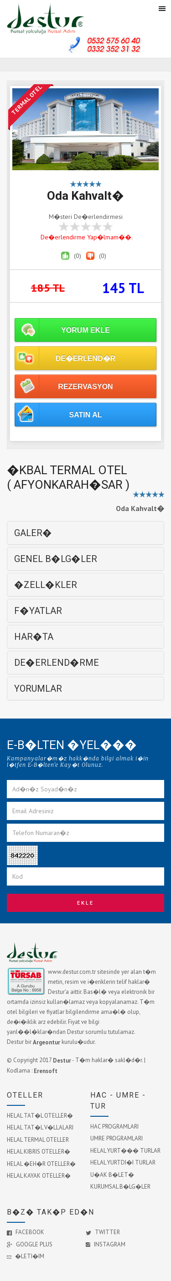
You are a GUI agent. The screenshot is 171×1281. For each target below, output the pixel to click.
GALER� (33, 532)
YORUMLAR (38, 688)
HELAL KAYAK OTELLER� (39, 1176)
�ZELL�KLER (45, 584)
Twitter (103, 1232)
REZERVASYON (85, 386)
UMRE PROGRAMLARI (116, 1138)
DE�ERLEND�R (86, 358)
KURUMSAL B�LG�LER (120, 1186)
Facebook (25, 1232)
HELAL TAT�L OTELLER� (40, 1115)
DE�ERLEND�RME (56, 662)
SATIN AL (85, 415)
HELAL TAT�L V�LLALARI (40, 1127)
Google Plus (29, 1244)
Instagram (105, 1244)
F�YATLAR (38, 610)
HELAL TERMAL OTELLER (38, 1139)
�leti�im (25, 1256)
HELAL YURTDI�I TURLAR (122, 1162)
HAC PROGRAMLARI (114, 1126)
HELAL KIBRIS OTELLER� (38, 1151)
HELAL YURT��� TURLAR (125, 1150)
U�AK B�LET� (112, 1174)
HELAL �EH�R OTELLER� (41, 1163)
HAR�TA (33, 636)
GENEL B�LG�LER (55, 558)
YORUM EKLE (85, 330)
